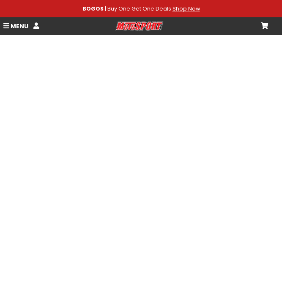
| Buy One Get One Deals (141, 8)
